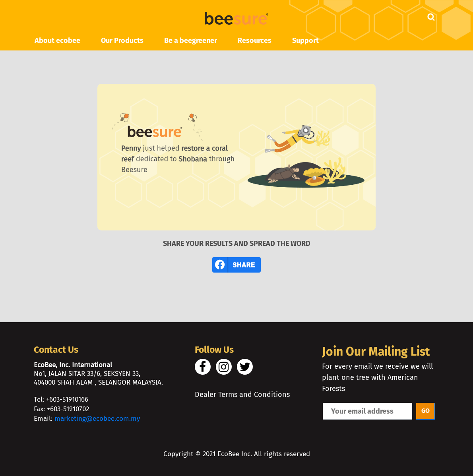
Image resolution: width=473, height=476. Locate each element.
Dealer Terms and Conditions (242, 394)
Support (305, 40)
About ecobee (57, 40)
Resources (254, 40)
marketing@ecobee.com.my (97, 418)
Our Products (122, 40)
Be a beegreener (190, 40)
